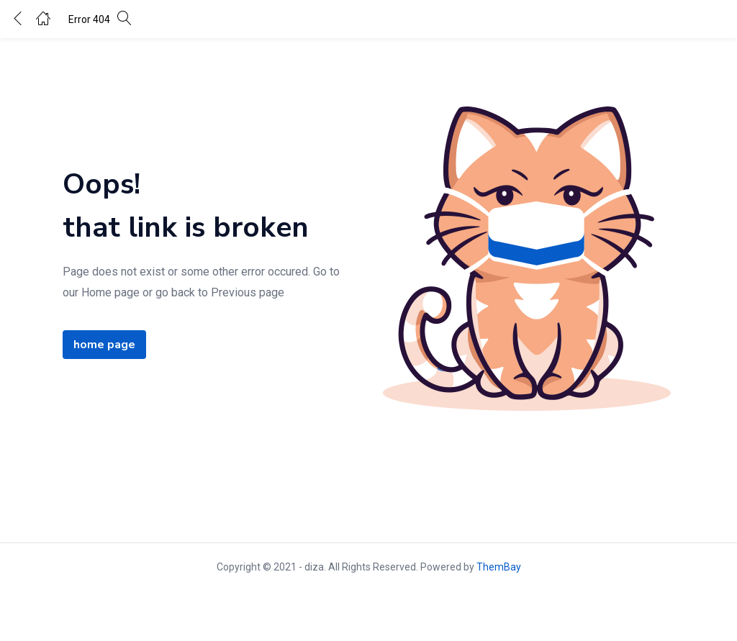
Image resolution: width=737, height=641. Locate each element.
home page (104, 345)
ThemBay (498, 567)
